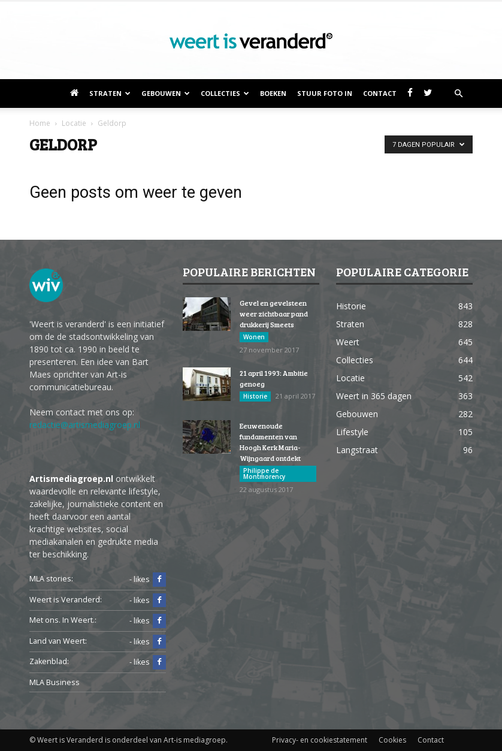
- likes (147, 579)
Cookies (392, 740)
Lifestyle (352, 432)
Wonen (254, 337)
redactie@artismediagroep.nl (84, 424)
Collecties (225, 93)
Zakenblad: (49, 661)
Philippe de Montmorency (264, 473)
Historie (255, 396)
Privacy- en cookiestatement (319, 740)
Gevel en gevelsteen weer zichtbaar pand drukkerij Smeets (274, 313)
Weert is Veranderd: (65, 600)
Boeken (273, 93)
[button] (458, 93)
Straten (110, 93)
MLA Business (54, 682)
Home (39, 123)
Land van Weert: (58, 641)
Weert (347, 342)
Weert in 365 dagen (374, 396)
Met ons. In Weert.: (62, 620)
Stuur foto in (324, 93)
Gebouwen (165, 93)
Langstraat (357, 450)
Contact (380, 93)
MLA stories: (51, 579)
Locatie (350, 378)
